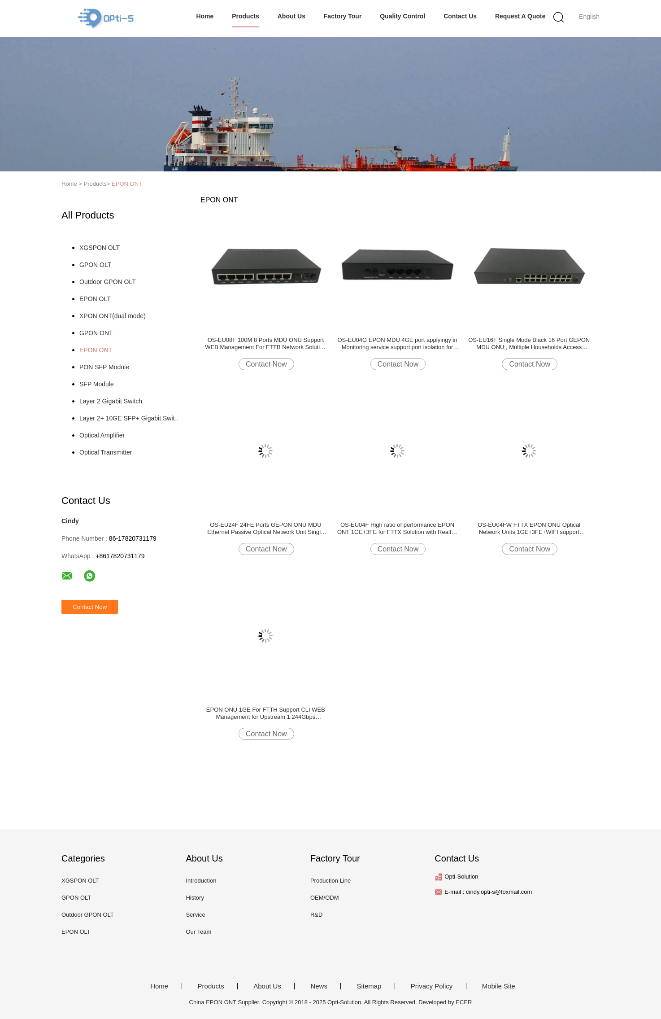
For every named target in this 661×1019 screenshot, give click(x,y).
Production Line (330, 880)
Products (245, 16)
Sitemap (369, 986)
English (589, 16)
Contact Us (460, 16)
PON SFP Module (104, 367)
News (318, 986)
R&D (316, 914)
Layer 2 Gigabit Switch (110, 401)
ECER (464, 1002)
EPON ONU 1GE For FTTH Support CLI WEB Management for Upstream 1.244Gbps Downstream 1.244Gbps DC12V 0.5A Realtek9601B (265, 713)
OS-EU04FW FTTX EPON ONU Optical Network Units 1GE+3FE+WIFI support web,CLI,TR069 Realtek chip (529, 528)
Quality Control (402, 16)
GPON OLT (95, 264)
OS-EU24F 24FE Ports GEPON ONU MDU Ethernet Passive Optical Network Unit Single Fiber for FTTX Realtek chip (265, 528)
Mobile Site (498, 986)
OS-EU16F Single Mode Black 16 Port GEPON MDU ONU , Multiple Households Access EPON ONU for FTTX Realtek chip (529, 344)
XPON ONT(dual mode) (112, 315)
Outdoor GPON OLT (107, 281)
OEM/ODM (324, 897)
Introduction (201, 880)
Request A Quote (520, 16)
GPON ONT (96, 333)
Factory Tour (343, 16)
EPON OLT (95, 298)
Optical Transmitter (105, 452)
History (195, 897)
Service (195, 914)
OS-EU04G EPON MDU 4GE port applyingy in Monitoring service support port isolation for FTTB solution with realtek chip (397, 344)
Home (204, 16)
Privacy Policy (431, 986)
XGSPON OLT (99, 247)
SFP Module (96, 384)
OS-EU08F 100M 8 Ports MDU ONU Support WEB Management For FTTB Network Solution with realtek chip (265, 344)
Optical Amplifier (102, 435)
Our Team (198, 931)
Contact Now (266, 364)
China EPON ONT (212, 1002)
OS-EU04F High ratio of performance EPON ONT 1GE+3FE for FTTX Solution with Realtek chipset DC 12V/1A (397, 528)
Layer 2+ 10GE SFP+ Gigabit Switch (130, 418)
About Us (291, 16)
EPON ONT (127, 183)
